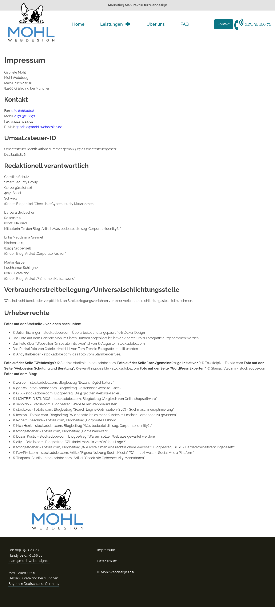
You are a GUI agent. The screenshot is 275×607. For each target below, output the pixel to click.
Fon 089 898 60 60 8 (24, 550)
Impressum (106, 550)
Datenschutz (107, 561)
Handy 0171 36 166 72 (25, 555)
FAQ (184, 24)
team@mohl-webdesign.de (29, 561)
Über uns (156, 24)
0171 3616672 (24, 116)
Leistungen (115, 24)
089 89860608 (22, 111)
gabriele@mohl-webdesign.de (39, 127)
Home (78, 24)
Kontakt (224, 24)
